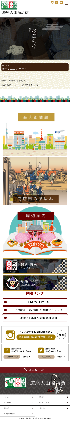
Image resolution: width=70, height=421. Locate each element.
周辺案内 (6, 408)
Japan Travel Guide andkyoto (38, 317)
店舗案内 (41, 397)
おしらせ (6, 397)
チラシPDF (5, 76)
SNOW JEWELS (38, 302)
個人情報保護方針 (9, 414)
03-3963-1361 (37, 369)
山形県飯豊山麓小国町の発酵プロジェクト (39, 310)
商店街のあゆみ (44, 403)
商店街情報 (7, 403)
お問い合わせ (43, 408)
